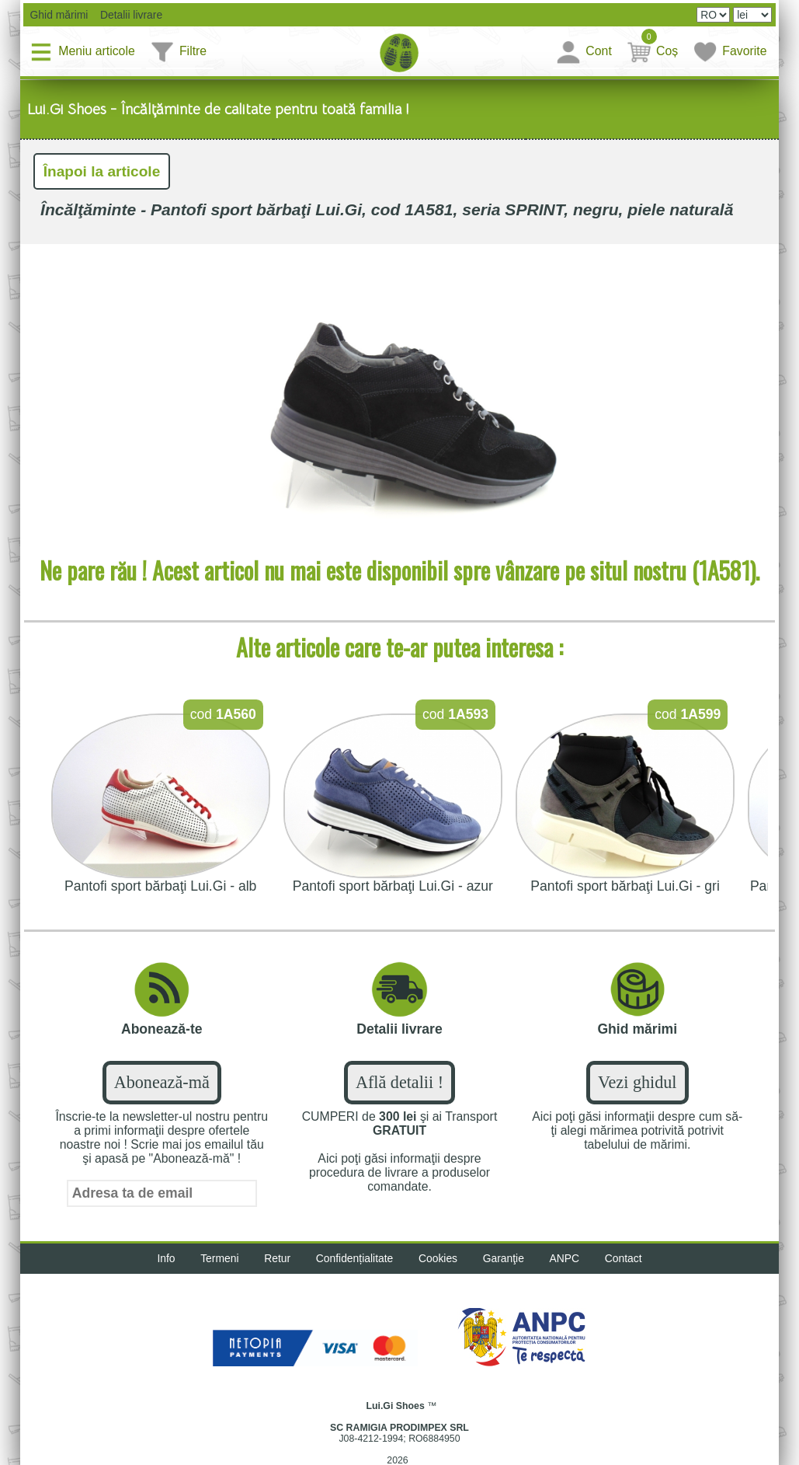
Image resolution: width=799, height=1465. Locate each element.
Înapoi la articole (102, 171)
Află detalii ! (399, 1084)
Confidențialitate (353, 1260)
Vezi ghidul (637, 1084)
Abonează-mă (162, 1084)
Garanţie (505, 1260)
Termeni (217, 1260)
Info (163, 1260)
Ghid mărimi (58, 15)
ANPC (566, 1260)
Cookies (438, 1260)
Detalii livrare (128, 15)
